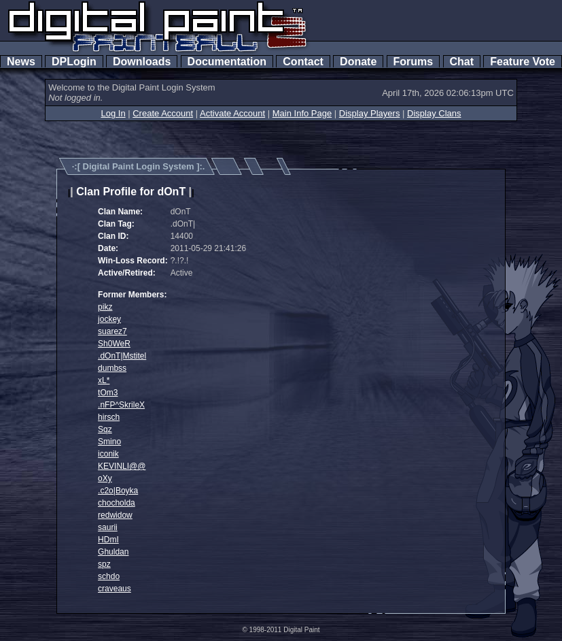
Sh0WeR (114, 343)
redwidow (115, 515)
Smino (109, 441)
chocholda (116, 503)
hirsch (109, 417)
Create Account (163, 113)
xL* (103, 380)
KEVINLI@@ (121, 466)
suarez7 (112, 331)
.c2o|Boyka (118, 490)
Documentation (227, 61)
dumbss (112, 368)
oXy (105, 478)
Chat (462, 61)
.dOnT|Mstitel (122, 356)
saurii (108, 527)
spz (104, 564)
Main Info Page (302, 113)
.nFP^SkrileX (121, 405)
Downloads (142, 61)
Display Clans (434, 113)
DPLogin (74, 61)
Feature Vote (522, 61)
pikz (105, 307)
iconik (108, 454)
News (21, 61)
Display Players (369, 113)
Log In (113, 113)
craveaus (114, 588)
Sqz (105, 429)
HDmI (108, 539)
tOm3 (108, 392)
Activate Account (232, 113)
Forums (413, 61)
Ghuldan (113, 552)
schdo (109, 576)
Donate (358, 61)
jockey (109, 319)
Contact (303, 61)
